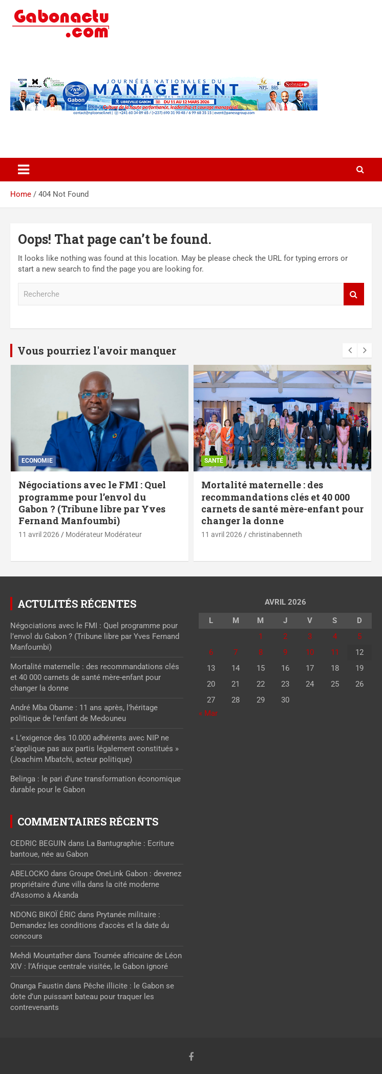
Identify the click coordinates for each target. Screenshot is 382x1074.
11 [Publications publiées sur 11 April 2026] (335, 652)
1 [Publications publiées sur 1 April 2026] (261, 636)
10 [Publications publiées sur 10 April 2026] (310, 652)
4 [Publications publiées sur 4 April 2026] (335, 636)
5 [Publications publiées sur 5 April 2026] (359, 636)
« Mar (208, 713)
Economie (37, 460)
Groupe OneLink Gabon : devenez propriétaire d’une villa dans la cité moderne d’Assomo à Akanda (95, 884)
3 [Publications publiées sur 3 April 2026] (310, 636)
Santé (213, 460)
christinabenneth (275, 534)
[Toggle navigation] (23, 169)
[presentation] (350, 350)
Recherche (354, 294)
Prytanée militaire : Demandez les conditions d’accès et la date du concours (89, 925)
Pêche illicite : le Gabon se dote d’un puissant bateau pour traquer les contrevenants (92, 996)
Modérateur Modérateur (104, 534)
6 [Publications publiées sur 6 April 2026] (211, 652)
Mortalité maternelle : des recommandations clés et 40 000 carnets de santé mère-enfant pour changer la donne (282, 503)
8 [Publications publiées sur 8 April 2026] (261, 652)
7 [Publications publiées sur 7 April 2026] (236, 652)
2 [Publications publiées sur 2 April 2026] (285, 636)
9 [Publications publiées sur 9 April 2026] (285, 652)
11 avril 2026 (38, 534)
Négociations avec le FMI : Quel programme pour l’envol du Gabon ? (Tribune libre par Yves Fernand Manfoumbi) (92, 503)
